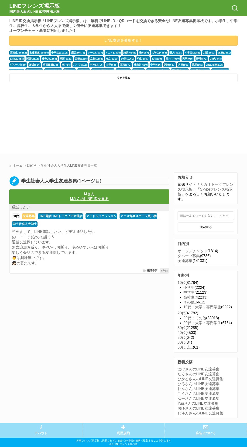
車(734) (66, 64)
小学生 (189, 287)
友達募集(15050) (39, 52)
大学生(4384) (159, 52)
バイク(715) (80, 64)
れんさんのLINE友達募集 (199, 389)
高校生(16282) (18, 52)
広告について (206, 433)
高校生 (189, 297)
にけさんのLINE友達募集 (199, 369)
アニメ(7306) (113, 52)
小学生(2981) (192, 52)
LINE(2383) (17, 58)
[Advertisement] (65, 119)
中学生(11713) (59, 52)
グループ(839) (18, 64)
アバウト (41, 433)
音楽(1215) (81, 58)
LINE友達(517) (214, 64)
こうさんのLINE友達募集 (199, 394)
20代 (181, 313)
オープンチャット (192, 251)
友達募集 (29, 216)
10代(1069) (127, 58)
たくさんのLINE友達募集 (199, 374)
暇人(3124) (175, 52)
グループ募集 (189, 256)
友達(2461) (224, 52)
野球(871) (202, 58)
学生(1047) (143, 58)
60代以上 (185, 347)
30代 (16, 216)
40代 (181, 333)
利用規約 (123, 433)
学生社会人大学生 (25, 224)
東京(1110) (112, 58)
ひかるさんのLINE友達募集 (200, 379)
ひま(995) (157, 58)
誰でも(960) (173, 58)
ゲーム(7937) (95, 52)
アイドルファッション (101, 216)
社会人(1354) (49, 58)
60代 (181, 342)
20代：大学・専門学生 (202, 323)
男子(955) (188, 58)
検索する (206, 227)
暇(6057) (144, 52)
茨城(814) (35, 64)
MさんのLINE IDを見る (89, 199)
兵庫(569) (183, 64)
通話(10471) (78, 52)
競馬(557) (197, 64)
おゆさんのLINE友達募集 (199, 408)
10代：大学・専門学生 (202, 307)
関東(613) (169, 64)
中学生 (189, 292)
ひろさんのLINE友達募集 (199, 384)
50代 (181, 337)
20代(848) (216, 58)
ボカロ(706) (97, 64)
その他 (189, 302)
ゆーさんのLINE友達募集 (199, 398)
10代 (181, 283)
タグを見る (123, 77)
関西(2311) (32, 58)
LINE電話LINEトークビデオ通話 (60, 216)
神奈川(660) (141, 64)
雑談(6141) (129, 52)
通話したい (21, 207)
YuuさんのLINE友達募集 (198, 403)
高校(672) (125, 64)
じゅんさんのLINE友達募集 (200, 413)
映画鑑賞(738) (51, 64)
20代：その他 (194, 318)
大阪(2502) (209, 52)
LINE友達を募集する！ (123, 40)
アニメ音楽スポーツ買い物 (138, 216)
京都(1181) (96, 58)
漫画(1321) (65, 58)
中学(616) (156, 64)
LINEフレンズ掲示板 (34, 8)
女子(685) (111, 64)
